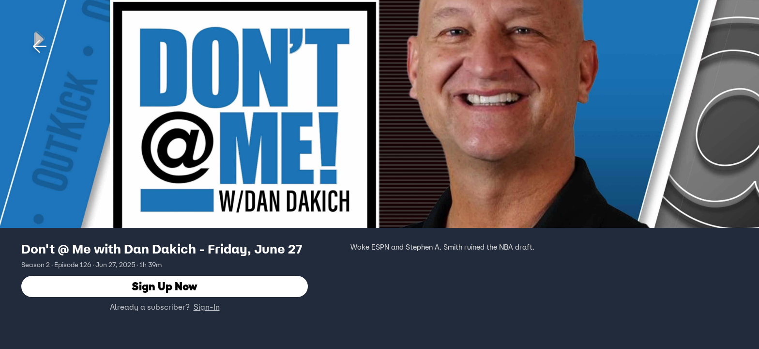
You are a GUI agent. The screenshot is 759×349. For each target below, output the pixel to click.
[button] (39, 46)
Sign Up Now (164, 286)
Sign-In (207, 307)
